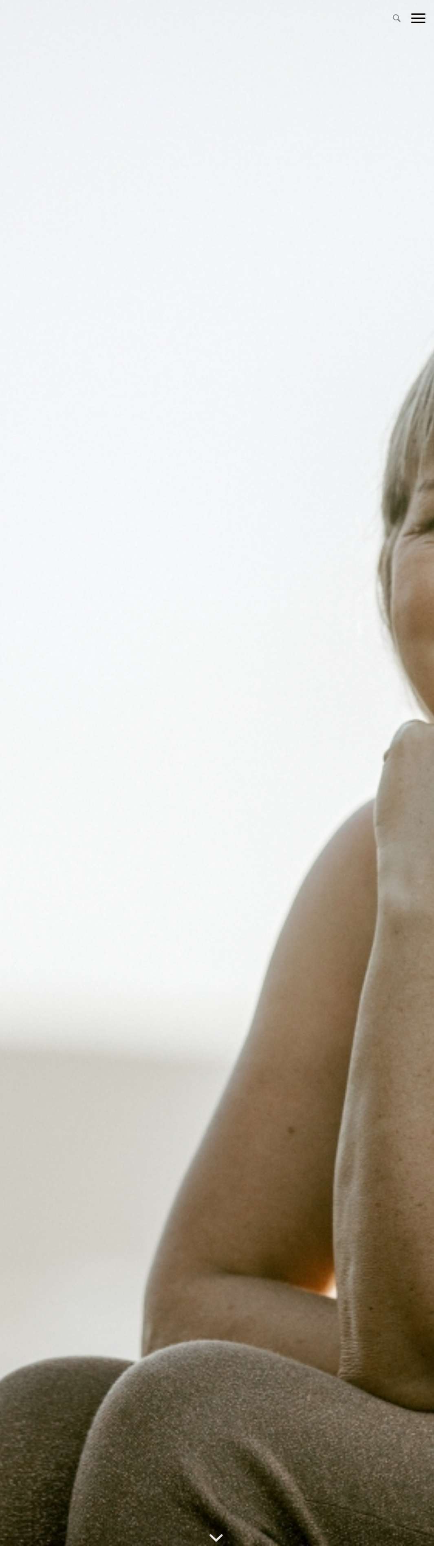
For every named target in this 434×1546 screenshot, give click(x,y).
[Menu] (415, 18)
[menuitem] (397, 18)
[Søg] (397, 18)
